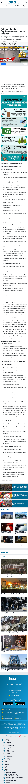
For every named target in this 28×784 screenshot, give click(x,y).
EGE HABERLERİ (9, 745)
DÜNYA (7, 753)
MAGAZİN (12, 727)
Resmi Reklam (8, 756)
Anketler (5, 764)
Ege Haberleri (18, 5)
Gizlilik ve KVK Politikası (6, 724)
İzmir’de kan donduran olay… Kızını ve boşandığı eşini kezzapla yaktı (20, 545)
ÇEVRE (4, 726)
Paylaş (3, 64)
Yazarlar (5, 763)
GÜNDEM (24, 724)
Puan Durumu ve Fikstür (7, 716)
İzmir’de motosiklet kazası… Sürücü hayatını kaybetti (6, 532)
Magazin (25, 5)
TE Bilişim (17, 732)
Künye (4, 723)
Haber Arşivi (18, 718)
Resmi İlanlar (8, 755)
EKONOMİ (15, 726)
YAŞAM (23, 727)
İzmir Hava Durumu (19, 709)
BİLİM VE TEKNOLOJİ (16, 724)
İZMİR (6, 744)
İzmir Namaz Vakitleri (7, 712)
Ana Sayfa (5, 739)
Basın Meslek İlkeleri (12, 723)
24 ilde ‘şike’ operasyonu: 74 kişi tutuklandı (6, 520)
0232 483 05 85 (15, 692)
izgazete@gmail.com (15, 695)
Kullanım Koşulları (21, 723)
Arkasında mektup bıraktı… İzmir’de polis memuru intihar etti (20, 532)
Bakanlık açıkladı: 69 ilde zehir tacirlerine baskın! (7, 544)
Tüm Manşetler (18, 716)
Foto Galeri (6, 759)
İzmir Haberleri (4, 5)
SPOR (20, 727)
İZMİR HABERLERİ (21, 726)
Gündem (11, 5)
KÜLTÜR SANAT (6, 727)
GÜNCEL (8, 27)
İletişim (5, 767)
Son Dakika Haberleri (7, 718)
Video (4, 761)
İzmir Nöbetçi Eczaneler (7, 709)
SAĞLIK (16, 727)
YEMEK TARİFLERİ (14, 728)
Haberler (3, 27)
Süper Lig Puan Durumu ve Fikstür (13, 777)
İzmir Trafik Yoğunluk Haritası (20, 713)
